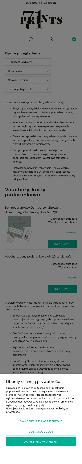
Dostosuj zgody (41, 431)
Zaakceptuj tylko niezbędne (41, 421)
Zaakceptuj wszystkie (41, 441)
